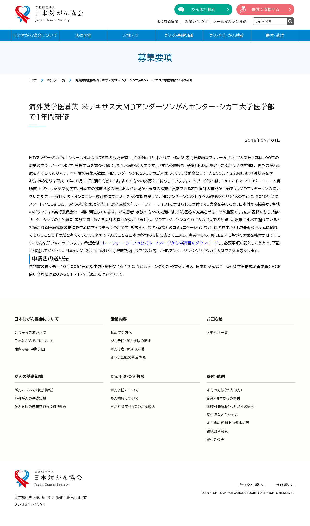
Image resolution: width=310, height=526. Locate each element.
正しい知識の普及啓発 (128, 357)
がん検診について (125, 398)
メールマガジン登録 (230, 21)
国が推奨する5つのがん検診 (133, 406)
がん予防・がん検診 (227, 35)
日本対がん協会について (35, 35)
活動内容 (83, 35)
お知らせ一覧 (56, 80)
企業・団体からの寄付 (223, 398)
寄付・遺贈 (275, 35)
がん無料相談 (203, 9)
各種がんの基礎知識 (30, 398)
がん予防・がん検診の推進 (131, 341)
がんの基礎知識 (179, 35)
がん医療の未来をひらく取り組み (41, 406)
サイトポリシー (285, 484)
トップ (33, 80)
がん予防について (125, 390)
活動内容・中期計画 (30, 349)
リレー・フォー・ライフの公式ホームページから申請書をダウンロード (159, 243)
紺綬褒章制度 (217, 431)
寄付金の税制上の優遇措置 (228, 423)
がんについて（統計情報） (34, 390)
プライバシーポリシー (252, 484)
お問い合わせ (196, 21)
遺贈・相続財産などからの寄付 (231, 406)
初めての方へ (121, 332)
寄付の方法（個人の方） (224, 390)
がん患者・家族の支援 (127, 349)
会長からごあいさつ (30, 332)
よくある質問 (168, 21)
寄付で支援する (265, 9)
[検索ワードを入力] (270, 21)
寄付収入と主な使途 (222, 414)
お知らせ (131, 35)
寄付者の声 (216, 439)
